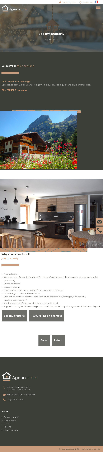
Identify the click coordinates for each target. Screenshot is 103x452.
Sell (56, 39)
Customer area (69, 2)
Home (48, 39)
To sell (7, 423)
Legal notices (11, 430)
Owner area (88, 2)
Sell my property (14, 315)
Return (58, 340)
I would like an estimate (47, 315)
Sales (44, 340)
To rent (7, 426)
